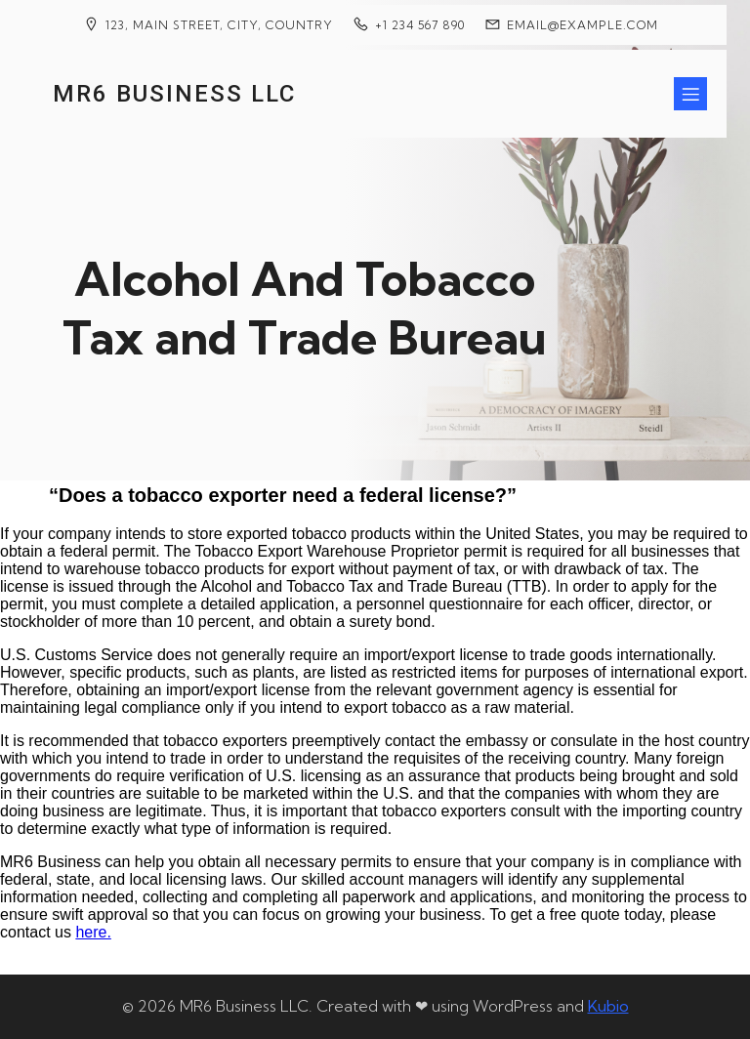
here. (92, 932)
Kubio (608, 1006)
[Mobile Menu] (690, 93)
